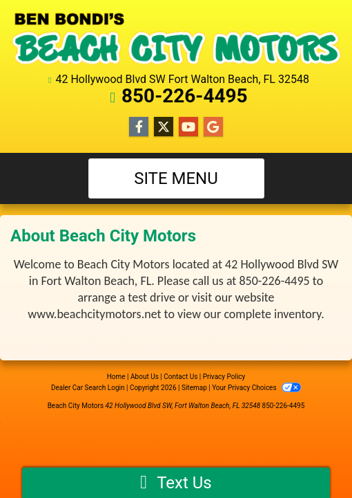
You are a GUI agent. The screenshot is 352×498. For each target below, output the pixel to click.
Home (116, 376)
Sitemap (194, 387)
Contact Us (180, 376)
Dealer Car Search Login (88, 387)
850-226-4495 (184, 95)
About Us (144, 376)
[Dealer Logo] (176, 38)
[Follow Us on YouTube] (188, 127)
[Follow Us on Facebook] (138, 127)
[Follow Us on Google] (213, 127)
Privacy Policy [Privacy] (224, 376)
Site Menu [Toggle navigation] (176, 178)
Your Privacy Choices (256, 387)
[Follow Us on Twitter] (163, 127)
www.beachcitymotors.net (94, 314)
